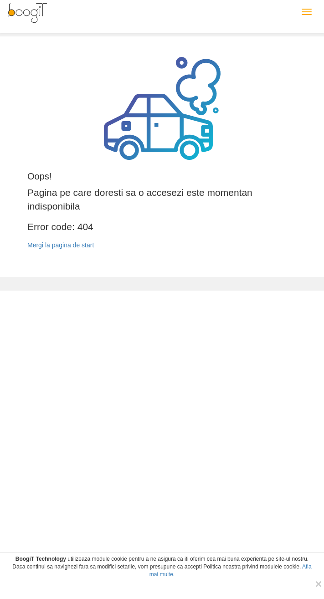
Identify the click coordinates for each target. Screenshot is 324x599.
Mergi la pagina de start (60, 245)
